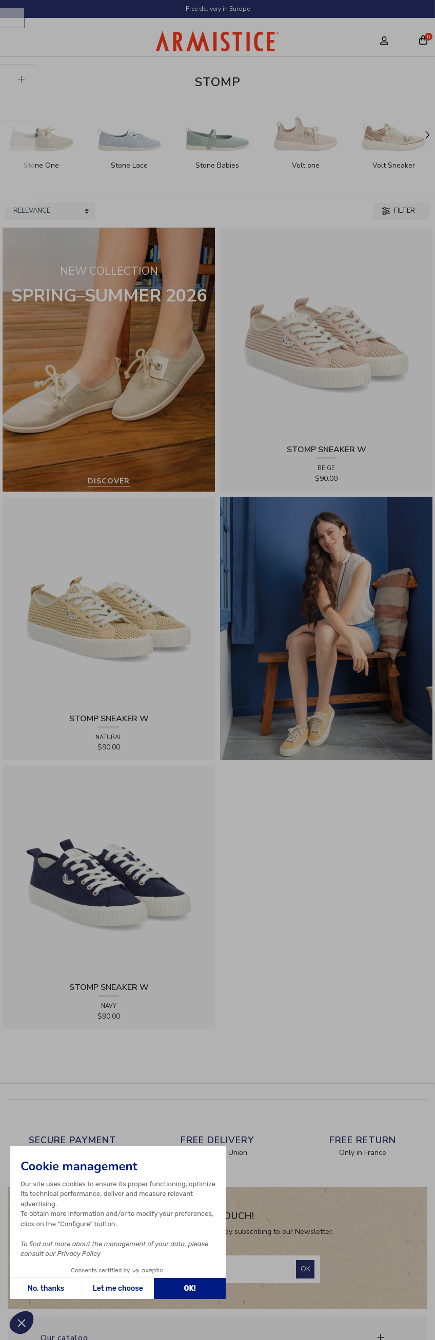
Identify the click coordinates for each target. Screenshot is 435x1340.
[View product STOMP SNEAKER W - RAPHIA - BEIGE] (326, 333)
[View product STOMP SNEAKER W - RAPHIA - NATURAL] (109, 602)
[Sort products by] (50, 211)
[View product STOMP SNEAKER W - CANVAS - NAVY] (109, 871)
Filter (398, 210)
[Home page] (217, 43)
